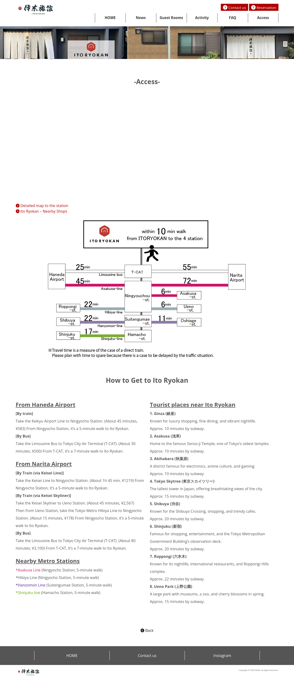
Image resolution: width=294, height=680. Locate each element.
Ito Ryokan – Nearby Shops (41, 211)
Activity (202, 17)
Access (263, 17)
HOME (110, 17)
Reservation (263, 7)
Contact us (234, 7)
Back (147, 630)
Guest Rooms (171, 17)
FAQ (232, 17)
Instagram (222, 655)
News (141, 17)
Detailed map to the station (42, 205)
